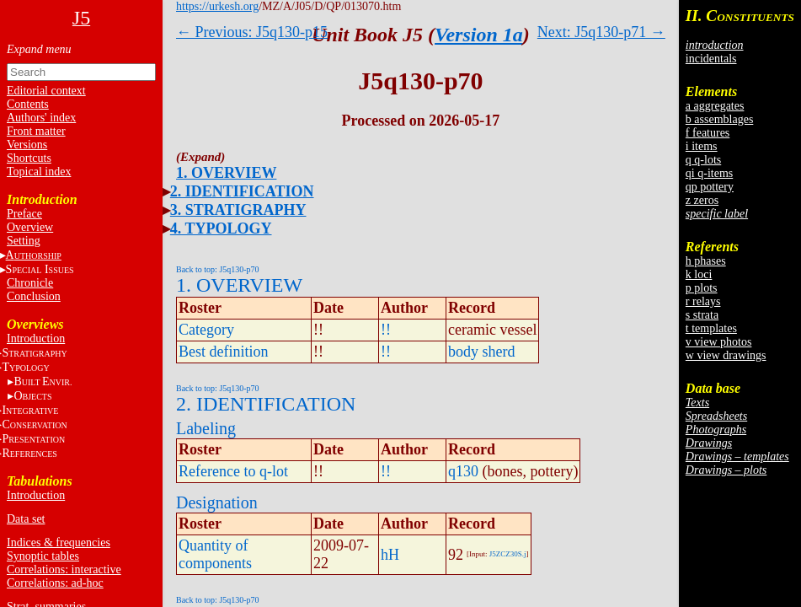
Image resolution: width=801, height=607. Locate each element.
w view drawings (726, 355)
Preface (24, 213)
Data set (26, 519)
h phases (706, 261)
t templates (711, 328)
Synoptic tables (43, 556)
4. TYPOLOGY (221, 228)
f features (707, 132)
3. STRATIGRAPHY (238, 209)
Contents (28, 104)
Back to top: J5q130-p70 (217, 269)
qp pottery (710, 186)
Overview (30, 227)
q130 (463, 471)
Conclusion (34, 296)
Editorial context (46, 90)
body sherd (481, 351)
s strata (702, 315)
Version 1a (479, 35)
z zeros (702, 200)
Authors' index (41, 117)
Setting (23, 240)
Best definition (224, 351)
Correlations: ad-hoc (55, 583)
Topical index (39, 171)
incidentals (711, 58)
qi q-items (709, 173)
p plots (702, 288)
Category (206, 329)
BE (42, 381)
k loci (699, 274)
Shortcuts (29, 158)
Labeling (206, 428)
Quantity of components (215, 554)
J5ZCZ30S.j (507, 554)
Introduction (36, 338)
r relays (703, 301)
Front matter (36, 131)
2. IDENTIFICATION (242, 191)
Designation (217, 502)
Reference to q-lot (233, 471)
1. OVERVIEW (226, 172)
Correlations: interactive (64, 569)
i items (702, 146)
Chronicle (30, 283)
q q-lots (703, 159)
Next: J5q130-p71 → (601, 32)
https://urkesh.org (217, 6)
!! (386, 329)
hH (390, 554)
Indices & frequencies (58, 542)
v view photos (719, 342)
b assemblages (719, 119)
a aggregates (715, 105)
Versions (27, 144)
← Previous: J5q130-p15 (252, 32)
